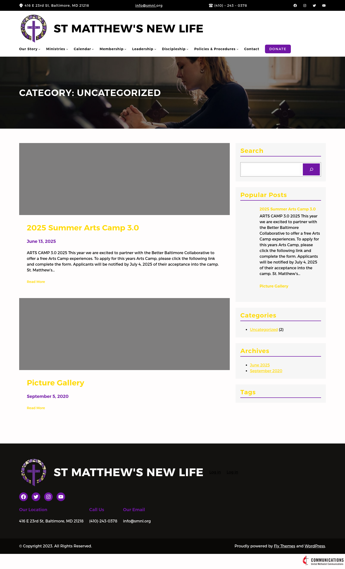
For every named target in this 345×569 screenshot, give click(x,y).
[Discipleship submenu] (187, 49)
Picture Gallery (274, 286)
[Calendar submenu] (93, 49)
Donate (278, 49)
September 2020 (266, 371)
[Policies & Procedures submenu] (237, 49)
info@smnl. (145, 5)
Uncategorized (264, 329)
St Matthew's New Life (129, 28)
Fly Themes (284, 546)
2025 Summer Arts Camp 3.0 (288, 209)
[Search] (311, 169)
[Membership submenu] (125, 49)
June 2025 (260, 365)
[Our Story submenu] (39, 49)
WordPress (315, 546)
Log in (215, 472)
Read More (36, 282)
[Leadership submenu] (155, 49)
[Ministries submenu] (67, 49)
